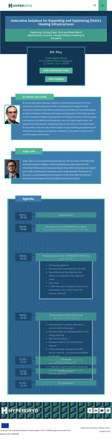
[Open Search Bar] (94, 5)
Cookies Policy (105, 431)
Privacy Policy (104, 428)
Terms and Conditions (89, 428)
